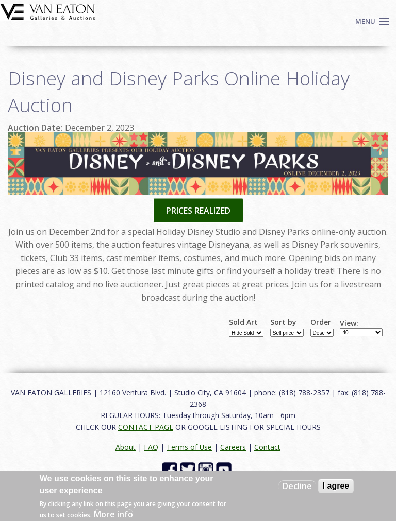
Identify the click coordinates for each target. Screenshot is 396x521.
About (126, 447)
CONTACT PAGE (145, 427)
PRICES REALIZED (198, 210)
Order (320, 322)
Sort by (283, 322)
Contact (267, 447)
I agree (336, 485)
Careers (233, 447)
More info (113, 514)
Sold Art (243, 322)
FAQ (151, 447)
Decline (297, 486)
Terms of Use (189, 447)
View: (349, 323)
